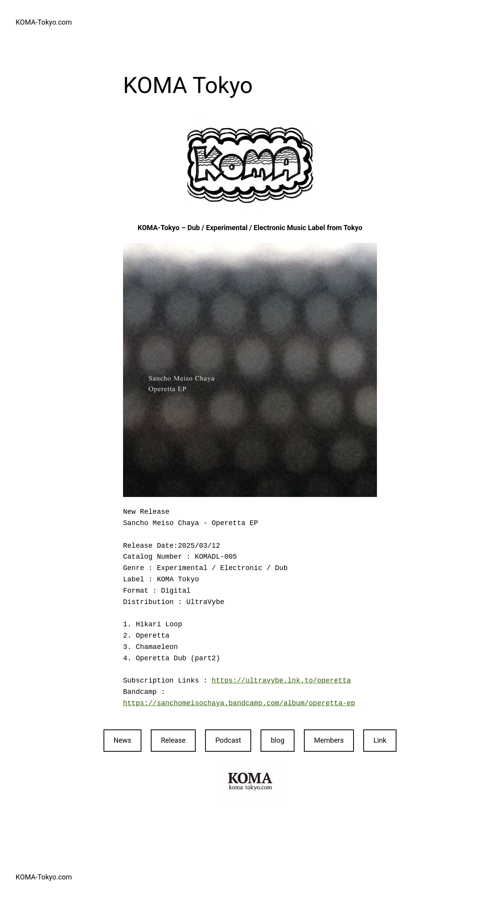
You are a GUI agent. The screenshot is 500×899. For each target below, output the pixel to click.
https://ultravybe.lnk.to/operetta (281, 680)
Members (329, 740)
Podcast (228, 740)
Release (173, 740)
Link (379, 740)
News (122, 740)
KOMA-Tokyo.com (44, 22)
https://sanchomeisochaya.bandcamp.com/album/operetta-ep (239, 703)
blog (277, 740)
